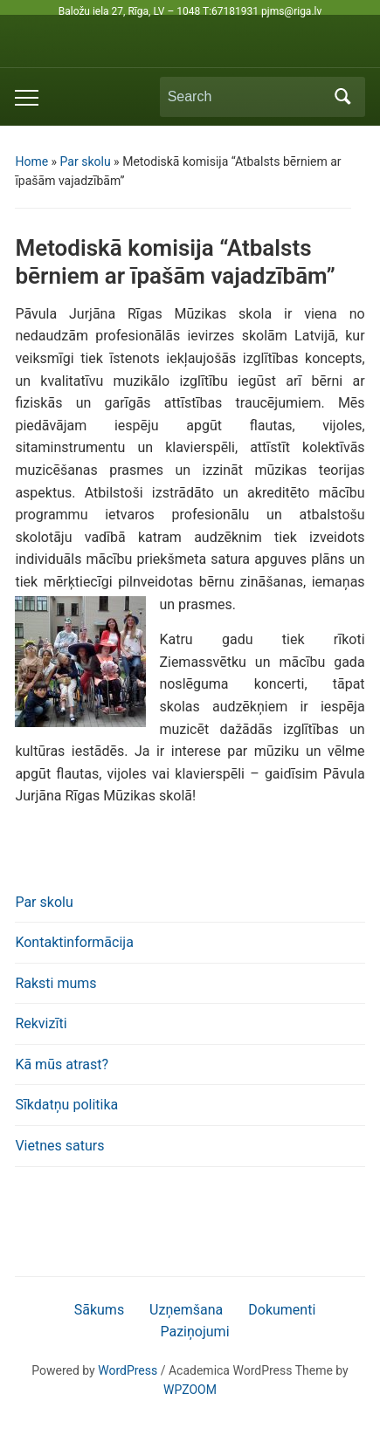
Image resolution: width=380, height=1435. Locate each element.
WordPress (127, 1370)
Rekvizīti (40, 1023)
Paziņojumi (194, 1331)
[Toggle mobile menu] (26, 97)
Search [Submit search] (343, 96)
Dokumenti (281, 1309)
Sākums (99, 1309)
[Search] (246, 97)
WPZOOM (190, 1390)
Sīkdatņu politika (66, 1104)
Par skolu (85, 161)
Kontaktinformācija (74, 942)
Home (31, 161)
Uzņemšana (186, 1309)
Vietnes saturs (59, 1145)
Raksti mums (55, 983)
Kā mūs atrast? (61, 1064)
